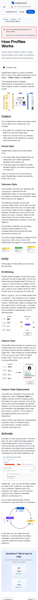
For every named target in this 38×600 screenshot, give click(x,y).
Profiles (13, 19)
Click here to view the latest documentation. (20, 35)
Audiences (22, 443)
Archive (5, 19)
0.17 (20, 19)
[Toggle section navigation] (4, 7)
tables (23, 240)
